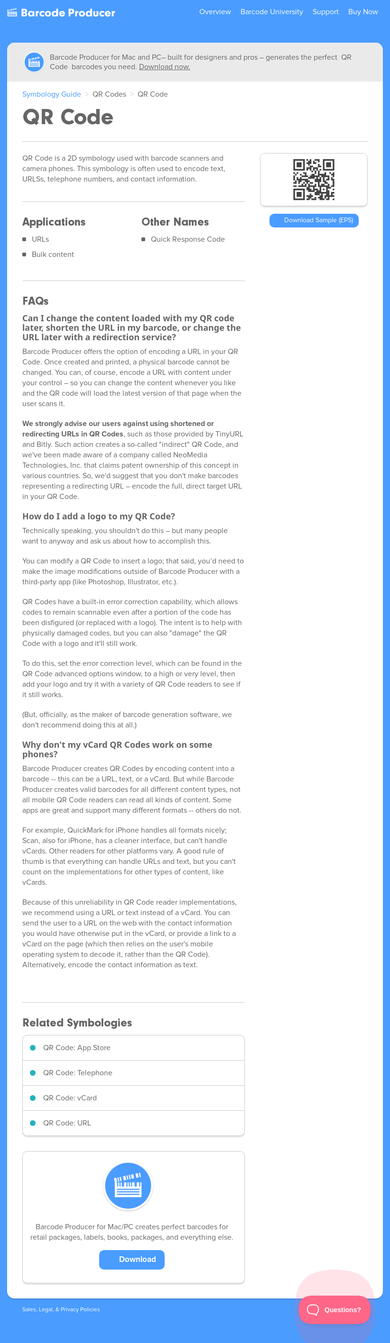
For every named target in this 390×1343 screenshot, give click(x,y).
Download (137, 1260)
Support (326, 12)
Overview (215, 12)
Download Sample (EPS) (318, 220)
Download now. (164, 67)
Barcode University (272, 12)
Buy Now (363, 12)
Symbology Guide (51, 94)
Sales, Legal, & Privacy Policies (61, 1310)
